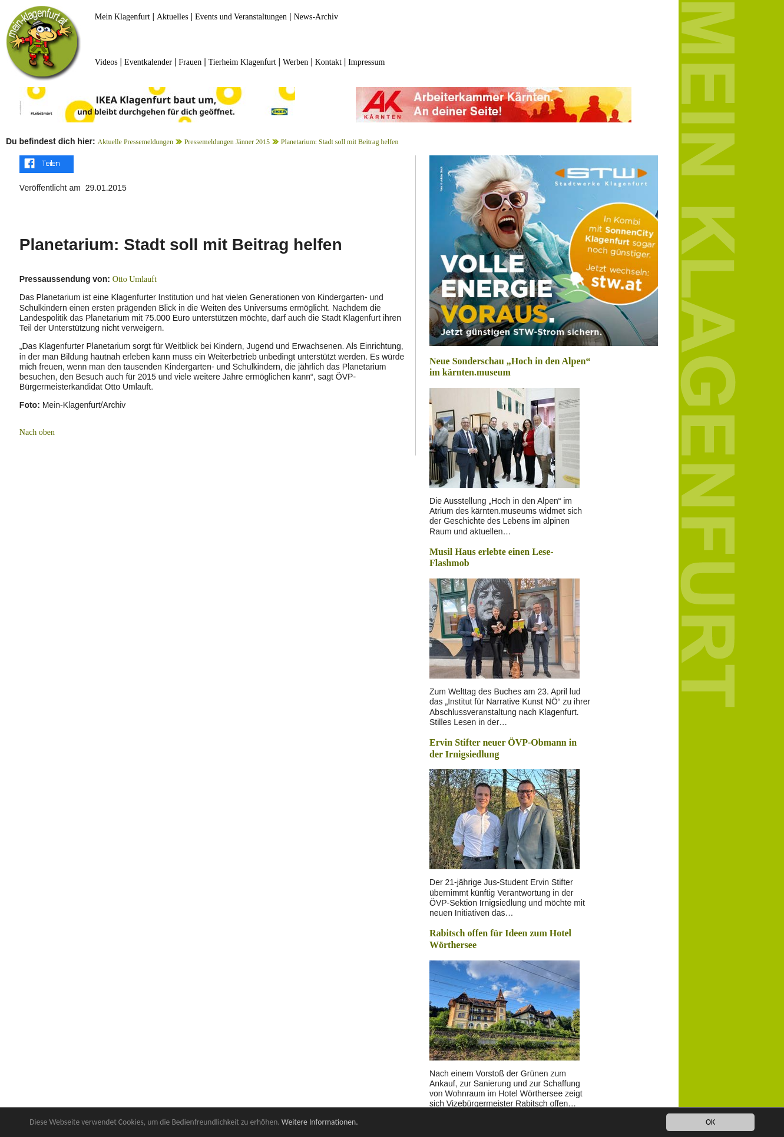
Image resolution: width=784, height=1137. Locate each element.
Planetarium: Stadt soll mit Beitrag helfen (340, 142)
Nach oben (37, 432)
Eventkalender (148, 62)
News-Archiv (316, 16)
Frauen (189, 62)
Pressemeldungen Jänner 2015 (227, 142)
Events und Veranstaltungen (241, 16)
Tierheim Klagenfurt (242, 62)
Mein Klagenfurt (122, 16)
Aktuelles (172, 16)
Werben (295, 62)
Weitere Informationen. (320, 1123)
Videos (106, 62)
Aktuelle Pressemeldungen (135, 142)
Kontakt (328, 62)
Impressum (366, 62)
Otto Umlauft (135, 279)
